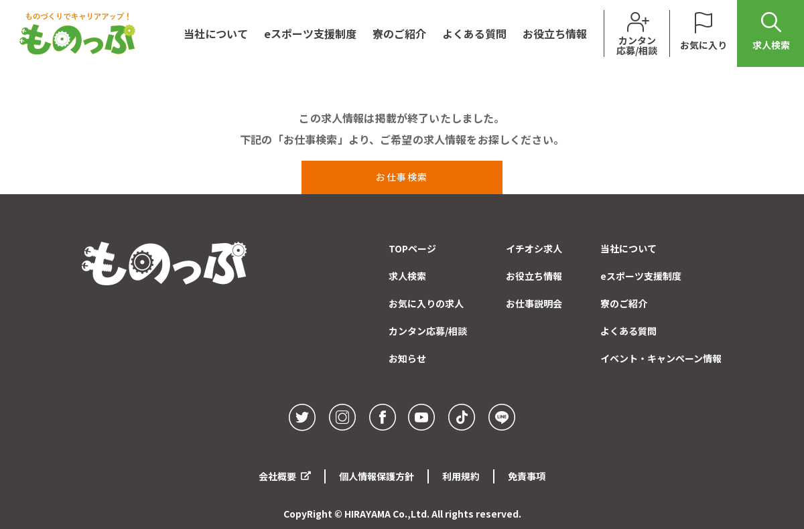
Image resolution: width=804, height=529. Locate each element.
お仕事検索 (402, 176)
